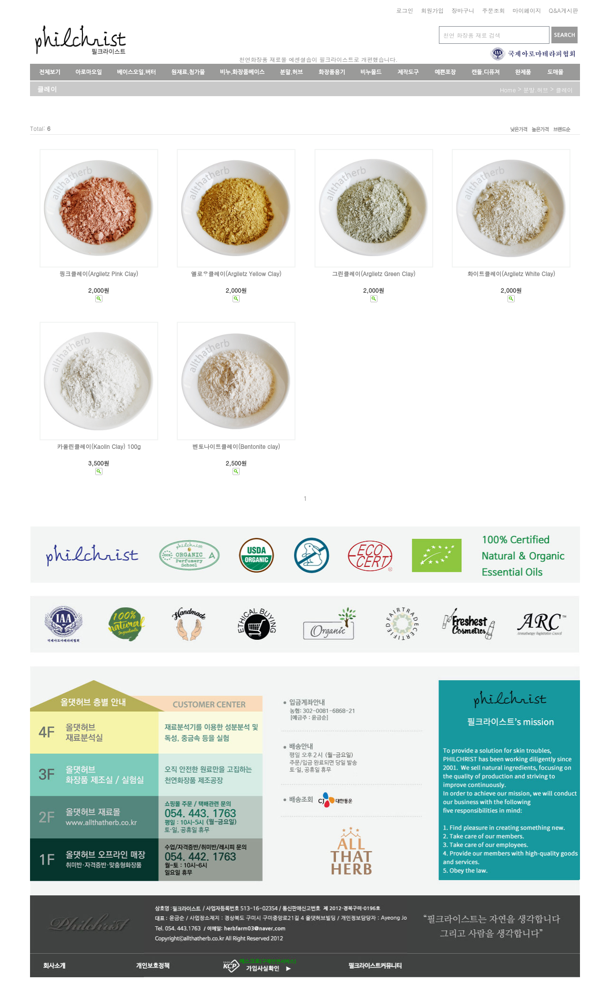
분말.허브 (536, 90)
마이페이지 (526, 10)
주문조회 (493, 10)
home (508, 90)
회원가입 (432, 10)
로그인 (404, 10)
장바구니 (462, 10)
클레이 (564, 90)
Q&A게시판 (563, 10)
